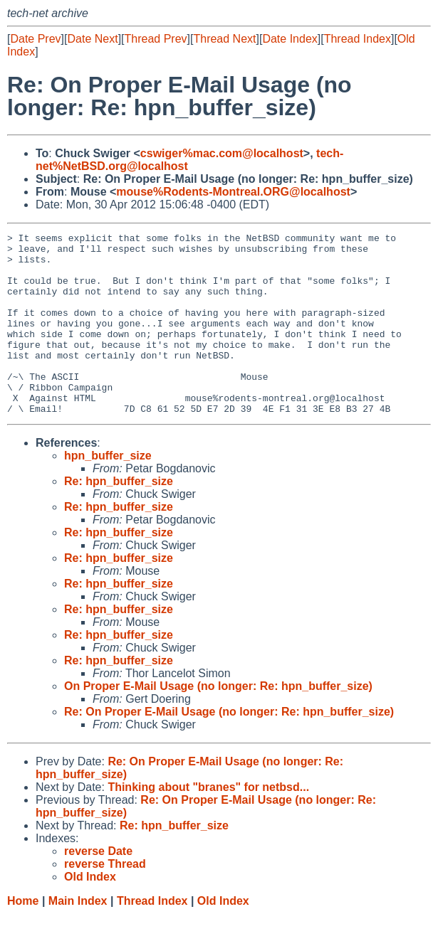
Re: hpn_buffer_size (118, 517)
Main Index (78, 937)
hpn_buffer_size (108, 492)
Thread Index (357, 39)
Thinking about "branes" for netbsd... (208, 823)
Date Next (92, 39)
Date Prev (35, 39)
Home (22, 937)
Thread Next (224, 39)
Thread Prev (156, 39)
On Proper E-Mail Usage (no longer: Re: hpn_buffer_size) (218, 722)
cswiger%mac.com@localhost (221, 153)
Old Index (223, 937)
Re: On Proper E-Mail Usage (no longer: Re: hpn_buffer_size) (229, 748)
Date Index (289, 39)
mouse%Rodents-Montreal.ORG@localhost (233, 192)
